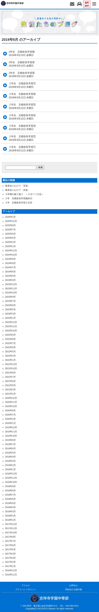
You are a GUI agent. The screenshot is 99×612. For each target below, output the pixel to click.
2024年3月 (10, 280)
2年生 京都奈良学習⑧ (22, 74)
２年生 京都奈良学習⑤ (22, 106)
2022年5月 (10, 351)
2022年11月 (11, 326)
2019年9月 (10, 440)
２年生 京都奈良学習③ (22, 127)
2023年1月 (10, 318)
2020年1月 (10, 423)
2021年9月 (10, 372)
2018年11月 (11, 478)
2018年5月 (10, 503)
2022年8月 (10, 339)
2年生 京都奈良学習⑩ (22, 53)
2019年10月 (11, 436)
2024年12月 (11, 250)
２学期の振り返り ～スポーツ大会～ (24, 194)
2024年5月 (10, 276)
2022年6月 (10, 347)
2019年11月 (11, 431)
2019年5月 (10, 453)
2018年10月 (11, 482)
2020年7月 (10, 415)
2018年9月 (10, 486)
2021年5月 (10, 385)
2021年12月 (11, 364)
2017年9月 (10, 537)
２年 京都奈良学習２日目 (18, 202)
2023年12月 (11, 284)
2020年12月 (11, 398)
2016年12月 (11, 570)
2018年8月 (10, 490)
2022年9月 (10, 335)
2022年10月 (11, 330)
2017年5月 (10, 549)
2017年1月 (10, 566)
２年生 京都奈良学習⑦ (22, 85)
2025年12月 (11, 221)
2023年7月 (10, 301)
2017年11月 (11, 528)
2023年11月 (11, 288)
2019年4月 (10, 457)
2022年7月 (10, 343)
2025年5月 (10, 238)
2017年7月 (10, 541)
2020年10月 (11, 406)
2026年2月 (10, 217)
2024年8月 (10, 263)
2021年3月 (10, 389)
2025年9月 (10, 225)
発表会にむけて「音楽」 (17, 186)
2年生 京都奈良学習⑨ (22, 64)
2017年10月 (11, 532)
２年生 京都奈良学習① (22, 149)
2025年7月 (10, 229)
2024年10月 (11, 255)
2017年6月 (10, 545)
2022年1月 (10, 360)
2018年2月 (10, 516)
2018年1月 (10, 520)
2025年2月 (10, 242)
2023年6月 (10, 305)
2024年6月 (10, 271)
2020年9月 (10, 410)
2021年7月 (10, 377)
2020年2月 (10, 419)
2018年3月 (10, 511)
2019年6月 (10, 448)
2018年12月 (11, 473)
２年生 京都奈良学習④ (22, 117)
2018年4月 (10, 507)
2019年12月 (11, 427)
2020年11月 (11, 402)
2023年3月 (10, 314)
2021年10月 (11, 368)
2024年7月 (10, 267)
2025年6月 (10, 234)
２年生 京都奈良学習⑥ (22, 96)
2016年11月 (11, 574)
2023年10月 (11, 292)
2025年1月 (10, 246)
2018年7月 (10, 495)
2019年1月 (10, 469)
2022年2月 (10, 356)
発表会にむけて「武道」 (17, 190)
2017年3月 (10, 558)
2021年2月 (10, 394)
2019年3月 (10, 461)
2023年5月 (10, 309)
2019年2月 (10, 465)
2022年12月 (11, 322)
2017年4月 (10, 554)
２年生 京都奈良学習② (22, 138)
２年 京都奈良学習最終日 (18, 198)
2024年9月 (10, 259)
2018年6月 (10, 499)
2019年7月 (10, 444)
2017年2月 (10, 562)
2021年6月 (10, 381)
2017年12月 (11, 524)
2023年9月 (10, 297)
